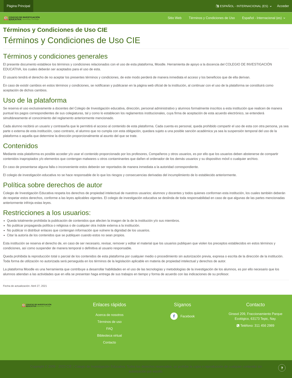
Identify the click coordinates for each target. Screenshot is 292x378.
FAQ (109, 328)
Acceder (283, 6)
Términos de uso (109, 321)
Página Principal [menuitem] (18, 6)
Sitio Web (174, 18)
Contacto (109, 342)
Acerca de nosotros (109, 315)
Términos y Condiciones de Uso (212, 18)
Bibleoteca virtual (109, 335)
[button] (243, 6)
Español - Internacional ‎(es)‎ (262, 18)
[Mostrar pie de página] (282, 368)
